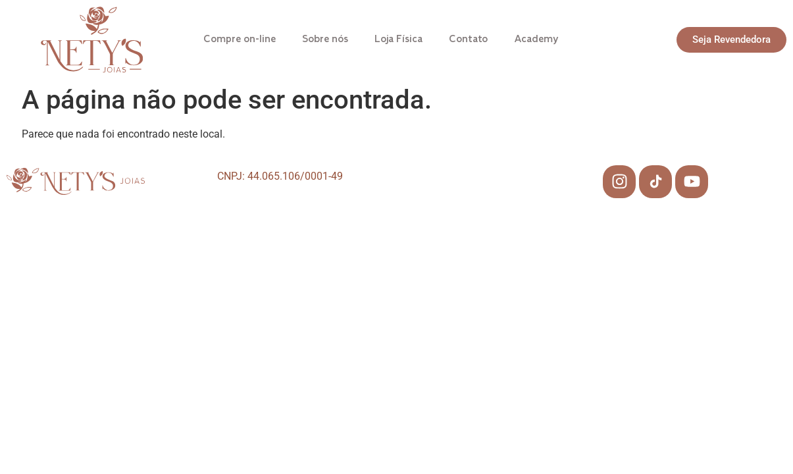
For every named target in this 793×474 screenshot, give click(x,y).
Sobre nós (325, 39)
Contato (468, 39)
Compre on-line (239, 39)
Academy (536, 39)
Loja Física (398, 39)
